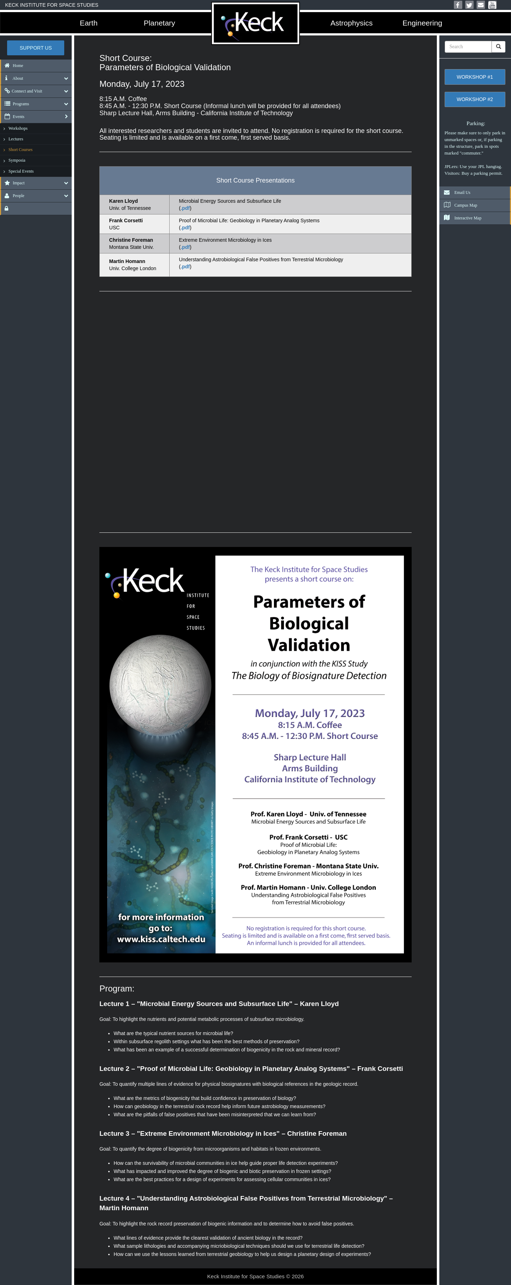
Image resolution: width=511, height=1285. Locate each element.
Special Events (21, 171)
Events (12, 116)
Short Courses (21, 149)
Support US (36, 48)
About (12, 78)
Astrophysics (351, 23)
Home (12, 65)
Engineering (422, 23)
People (12, 195)
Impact (12, 182)
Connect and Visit (21, 91)
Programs (15, 103)
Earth (89, 23)
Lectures (16, 138)
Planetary (159, 23)
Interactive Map (460, 218)
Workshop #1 (475, 77)
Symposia (17, 160)
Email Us (455, 192)
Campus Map (458, 205)
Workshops (18, 128)
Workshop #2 (475, 99)
